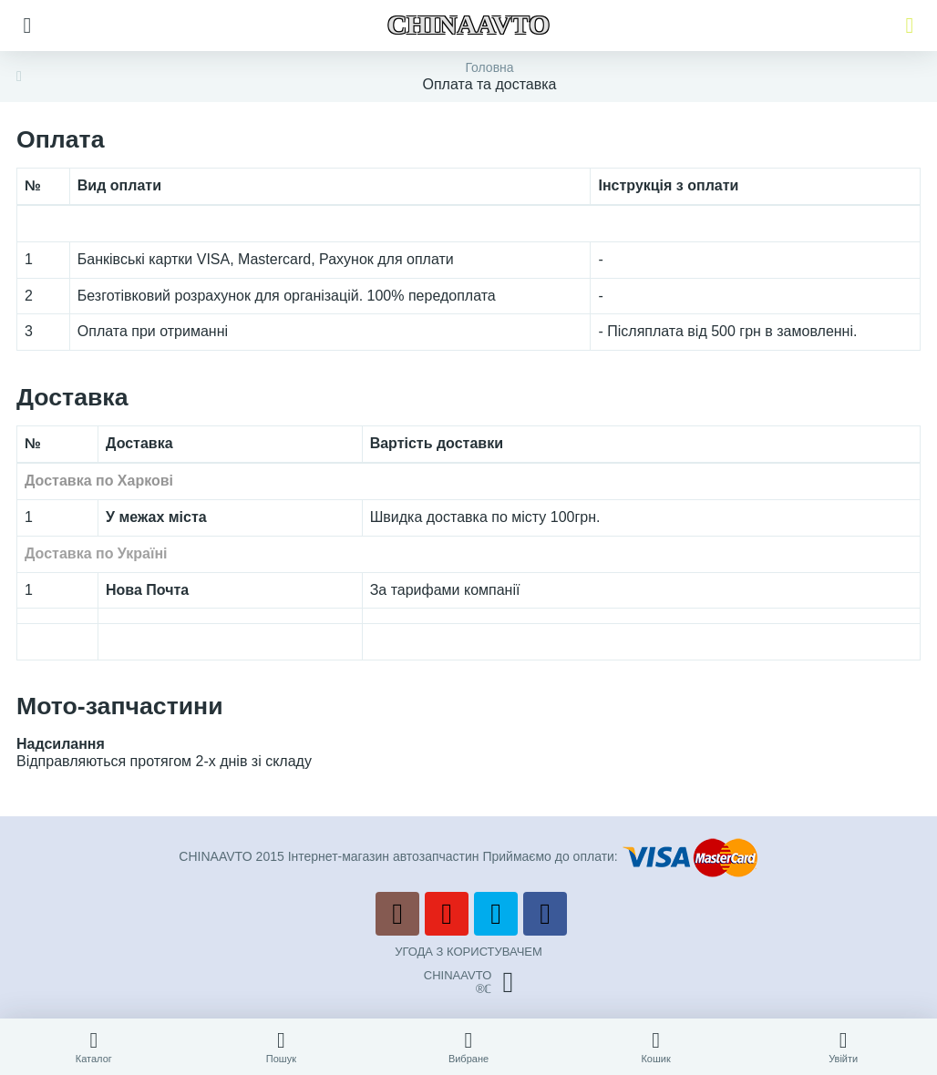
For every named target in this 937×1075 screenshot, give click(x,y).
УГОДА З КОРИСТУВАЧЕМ (468, 951)
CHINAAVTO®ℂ (468, 982)
